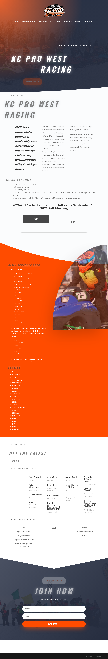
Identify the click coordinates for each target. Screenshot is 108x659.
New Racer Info (45, 22)
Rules (58, 22)
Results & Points (72, 22)
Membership (28, 22)
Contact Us (89, 22)
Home (16, 22)
